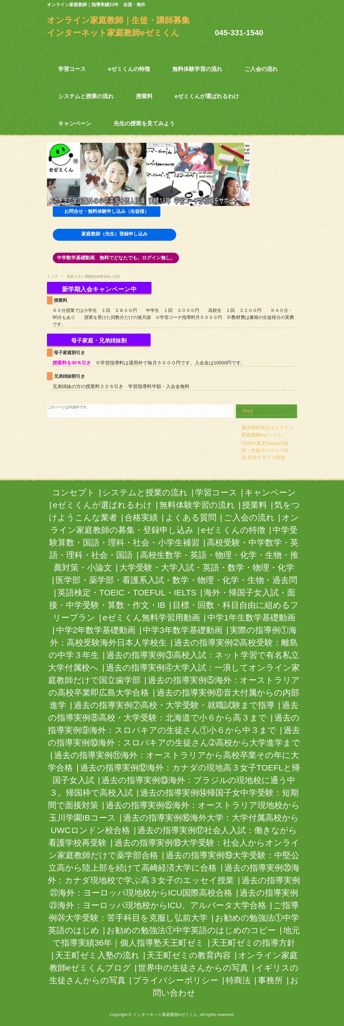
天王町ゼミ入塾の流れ (97, 955)
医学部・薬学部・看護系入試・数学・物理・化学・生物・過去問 (176, 580)
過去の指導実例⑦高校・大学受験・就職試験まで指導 (174, 705)
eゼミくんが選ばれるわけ (207, 96)
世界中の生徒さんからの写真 (193, 967)
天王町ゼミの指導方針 (253, 942)
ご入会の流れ (261, 69)
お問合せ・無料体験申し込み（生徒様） (106, 211)
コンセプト (73, 492)
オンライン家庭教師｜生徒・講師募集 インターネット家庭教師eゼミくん (122, 21)
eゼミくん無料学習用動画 (151, 617)
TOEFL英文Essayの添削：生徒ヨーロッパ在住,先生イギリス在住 (265, 450)
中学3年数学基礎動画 (183, 630)
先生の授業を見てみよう (144, 123)
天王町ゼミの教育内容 (189, 955)
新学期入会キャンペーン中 (99, 289)
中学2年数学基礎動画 (96, 630)
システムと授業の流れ (86, 96)
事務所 (270, 980)
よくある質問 (190, 517)
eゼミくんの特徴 (129, 69)
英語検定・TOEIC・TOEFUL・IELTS (127, 592)
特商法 (238, 980)
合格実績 (141, 517)
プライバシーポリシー (175, 980)
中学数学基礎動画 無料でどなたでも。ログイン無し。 (116, 257)
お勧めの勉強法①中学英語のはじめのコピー (191, 930)
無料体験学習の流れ (197, 69)
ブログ (247, 411)
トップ (52, 276)
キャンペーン (74, 123)
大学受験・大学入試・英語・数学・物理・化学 (206, 567)
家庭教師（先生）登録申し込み (114, 234)
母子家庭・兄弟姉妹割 (99, 340)
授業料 (144, 96)
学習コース (72, 69)
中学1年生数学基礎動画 (251, 617)
